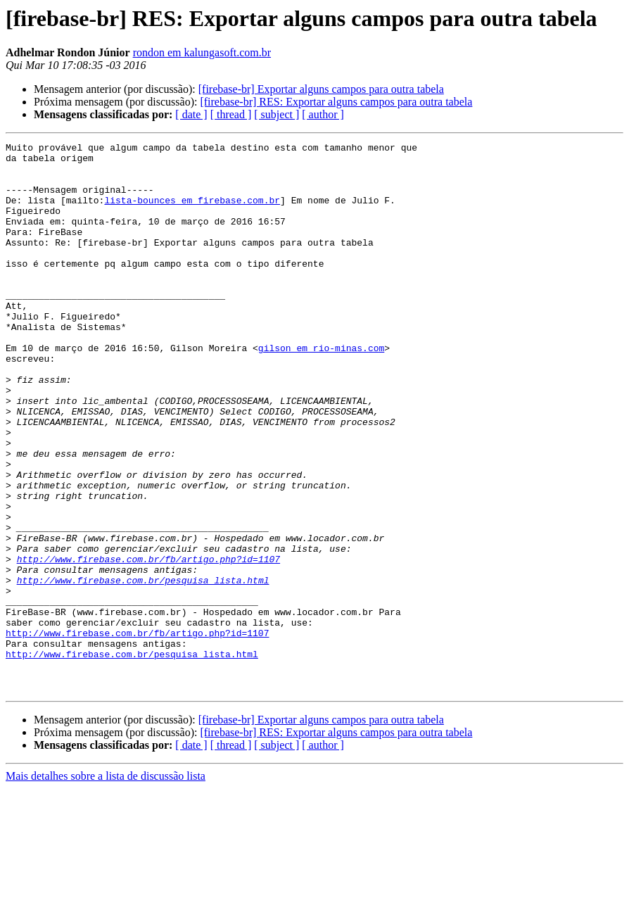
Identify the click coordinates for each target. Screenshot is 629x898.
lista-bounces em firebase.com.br (192, 212)
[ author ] (323, 114)
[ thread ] (231, 114)
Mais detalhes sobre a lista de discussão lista (105, 886)
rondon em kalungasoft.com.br (202, 52)
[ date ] (191, 114)
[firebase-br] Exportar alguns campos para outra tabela (321, 89)
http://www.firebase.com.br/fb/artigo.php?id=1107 (148, 643)
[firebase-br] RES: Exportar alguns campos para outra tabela (336, 102)
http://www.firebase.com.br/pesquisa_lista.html (143, 668)
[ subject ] (276, 114)
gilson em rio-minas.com (321, 390)
